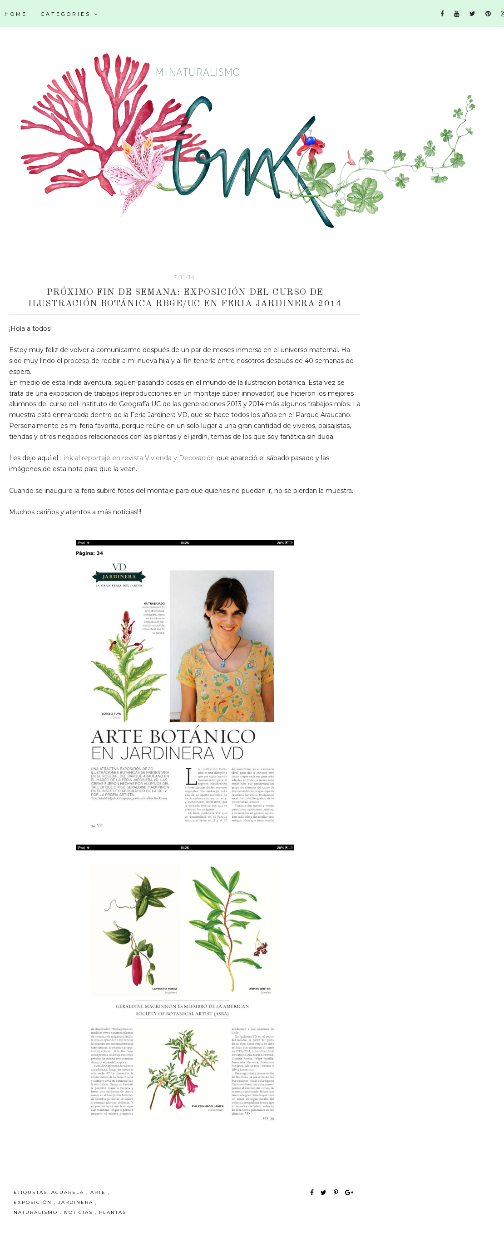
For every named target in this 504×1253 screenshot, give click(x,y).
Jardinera (76, 1202)
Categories (70, 14)
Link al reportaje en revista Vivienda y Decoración (137, 458)
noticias (79, 1212)
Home (16, 14)
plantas (112, 1212)
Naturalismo (37, 1212)
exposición (34, 1202)
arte (99, 1192)
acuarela (68, 1192)
